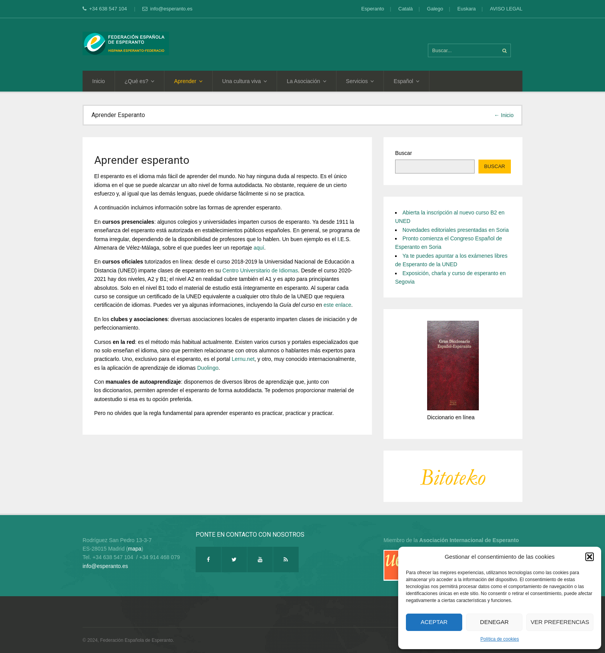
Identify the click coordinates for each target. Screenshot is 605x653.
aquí (258, 248)
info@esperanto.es (167, 9)
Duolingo (207, 368)
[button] (589, 557)
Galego (435, 9)
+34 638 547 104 (105, 9)
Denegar (494, 622)
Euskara (466, 9)
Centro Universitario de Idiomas (260, 270)
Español (406, 81)
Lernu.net (243, 359)
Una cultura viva (244, 81)
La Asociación (306, 81)
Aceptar (434, 622)
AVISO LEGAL (506, 9)
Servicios (360, 81)
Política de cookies (499, 639)
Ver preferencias (560, 622)
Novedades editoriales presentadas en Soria (455, 230)
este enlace (338, 305)
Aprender (188, 81)
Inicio (98, 81)
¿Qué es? (139, 81)
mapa (135, 549)
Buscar (403, 153)
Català (405, 9)
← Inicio (504, 115)
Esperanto (372, 9)
